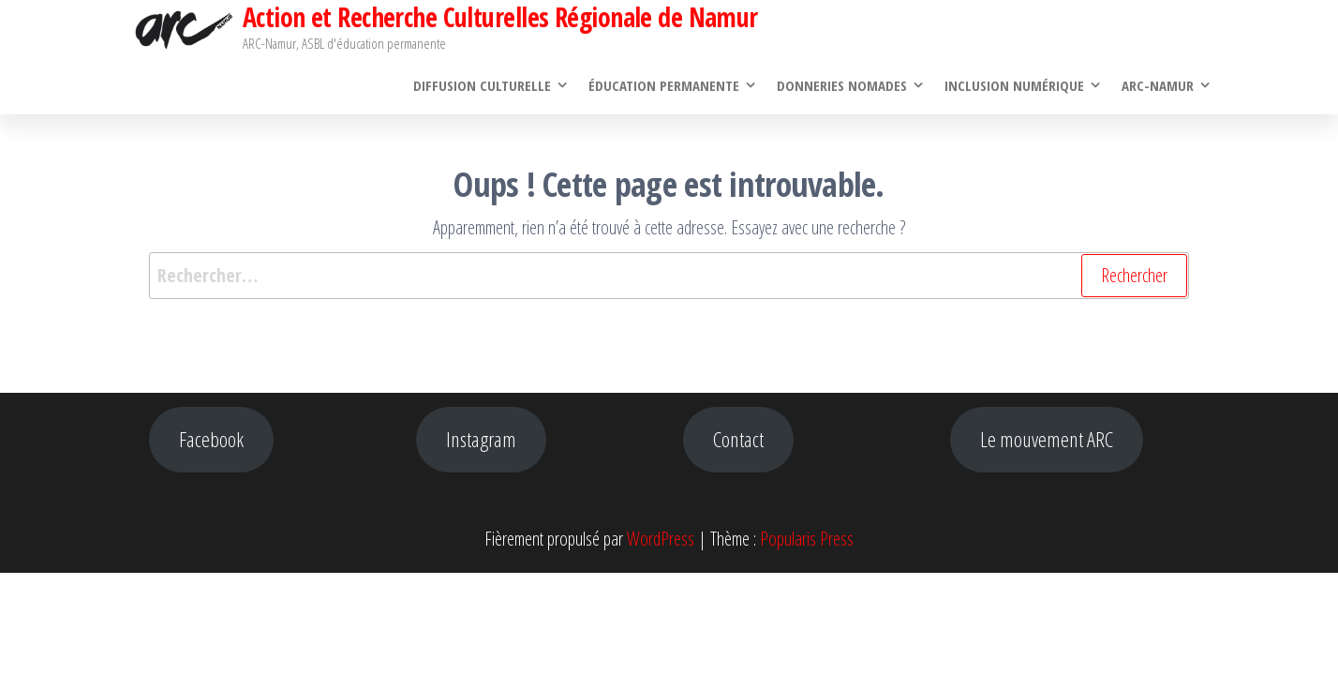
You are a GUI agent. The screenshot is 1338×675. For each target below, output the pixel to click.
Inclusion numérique (1014, 85)
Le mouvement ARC (1046, 439)
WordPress (660, 538)
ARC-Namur (1158, 85)
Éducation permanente (663, 85)
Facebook (211, 439)
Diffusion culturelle (482, 85)
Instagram (481, 439)
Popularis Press (807, 538)
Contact (738, 439)
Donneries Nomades (842, 85)
